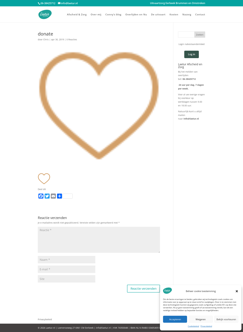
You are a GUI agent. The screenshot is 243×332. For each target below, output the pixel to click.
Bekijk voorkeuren (226, 319)
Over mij (96, 14)
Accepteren (175, 319)
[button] (236, 291)
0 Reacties (71, 39)
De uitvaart (158, 14)
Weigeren (201, 319)
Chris (46, 39)
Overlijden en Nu (136, 14)
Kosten (174, 14)
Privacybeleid (206, 326)
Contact (200, 14)
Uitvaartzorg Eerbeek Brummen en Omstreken (177, 3)
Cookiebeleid (193, 326)
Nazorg (186, 14)
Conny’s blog (113, 14)
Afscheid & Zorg (77, 14)
